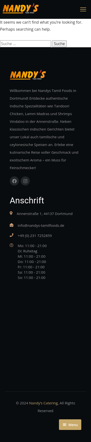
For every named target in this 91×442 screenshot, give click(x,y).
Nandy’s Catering (43, 403)
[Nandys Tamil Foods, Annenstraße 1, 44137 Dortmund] (45, 328)
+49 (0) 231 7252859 (35, 235)
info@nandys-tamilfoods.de (41, 225)
